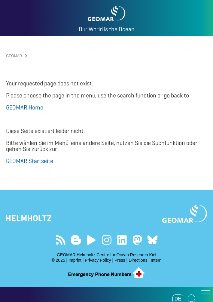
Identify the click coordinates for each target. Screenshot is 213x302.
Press (119, 260)
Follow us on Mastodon (137, 240)
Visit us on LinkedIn (122, 240)
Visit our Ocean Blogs (76, 240)
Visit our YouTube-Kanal (91, 240)
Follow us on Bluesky (152, 240)
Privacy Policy (98, 260)
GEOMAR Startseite (29, 161)
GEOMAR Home (24, 107)
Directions (138, 260)
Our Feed (60, 240)
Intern (156, 260)
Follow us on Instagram (106, 240)
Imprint (74, 260)
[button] (205, 293)
